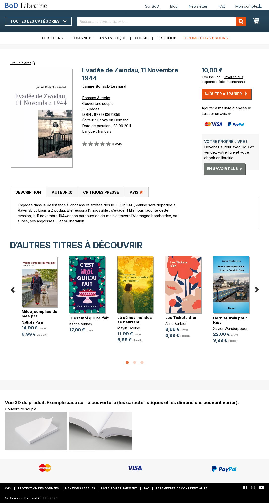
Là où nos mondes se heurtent (134, 319)
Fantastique (113, 38)
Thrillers (52, 38)
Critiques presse (101, 192)
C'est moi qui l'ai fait (89, 318)
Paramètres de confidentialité (181, 488)
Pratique (166, 38)
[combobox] (161, 21)
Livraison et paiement (119, 488)
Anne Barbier (176, 323)
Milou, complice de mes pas (39, 313)
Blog (174, 6)
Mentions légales (80, 488)
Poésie (142, 38)
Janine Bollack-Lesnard (104, 86)
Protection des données (38, 488)
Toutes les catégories (38, 21)
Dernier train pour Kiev (230, 320)
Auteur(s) (62, 192)
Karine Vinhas (80, 324)
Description (28, 192)
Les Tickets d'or (181, 317)
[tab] (28, 192)
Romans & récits (96, 97)
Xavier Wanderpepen (230, 328)
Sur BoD (152, 6)
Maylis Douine (128, 328)
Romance (81, 38)
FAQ (221, 6)
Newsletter (198, 6)
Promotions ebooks (206, 38)
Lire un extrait (20, 63)
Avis (136, 192)
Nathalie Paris (33, 322)
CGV (8, 488)
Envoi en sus (233, 77)
